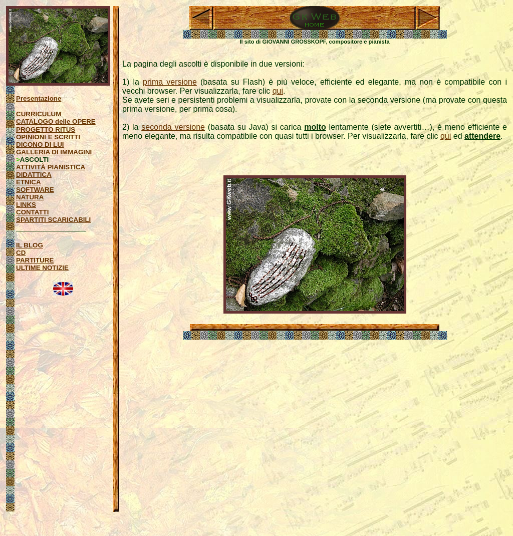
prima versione (170, 82)
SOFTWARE (35, 189)
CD (21, 252)
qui (278, 91)
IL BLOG (29, 245)
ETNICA (28, 182)
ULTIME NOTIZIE (42, 268)
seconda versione (173, 127)
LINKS (26, 204)
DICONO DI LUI (40, 144)
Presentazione (38, 98)
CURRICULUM (38, 114)
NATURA (30, 197)
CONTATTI (32, 212)
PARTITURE (35, 260)
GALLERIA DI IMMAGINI (54, 152)
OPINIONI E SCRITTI (48, 137)
